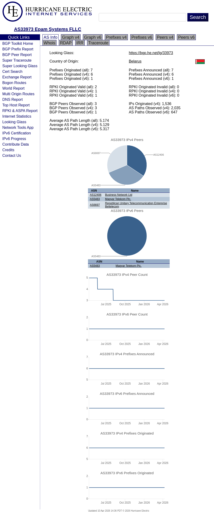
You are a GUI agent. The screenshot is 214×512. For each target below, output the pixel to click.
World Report (13, 88)
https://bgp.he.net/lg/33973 (151, 53)
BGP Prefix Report (17, 49)
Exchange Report (17, 77)
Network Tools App (18, 127)
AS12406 (95, 194)
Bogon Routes (14, 83)
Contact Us (11, 155)
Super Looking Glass (19, 66)
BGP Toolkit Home (17, 43)
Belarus (135, 61)
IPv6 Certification (16, 133)
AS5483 (95, 199)
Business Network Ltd (118, 194)
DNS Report (12, 99)
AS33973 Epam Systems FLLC (47, 29)
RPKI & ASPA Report (20, 111)
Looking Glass (14, 122)
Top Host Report (16, 105)
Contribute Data (15, 144)
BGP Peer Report (17, 55)
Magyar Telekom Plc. (118, 199)
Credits (8, 150)
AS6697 (95, 205)
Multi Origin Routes (18, 94)
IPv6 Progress (14, 139)
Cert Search (12, 71)
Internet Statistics (16, 116)
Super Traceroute (17, 60)
